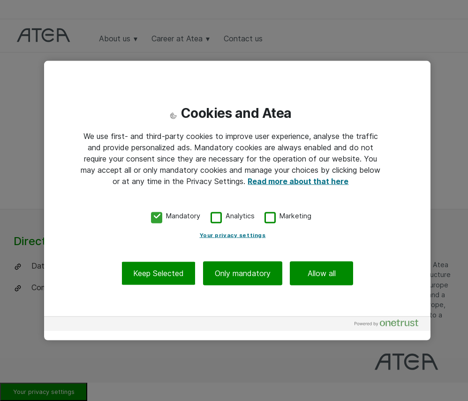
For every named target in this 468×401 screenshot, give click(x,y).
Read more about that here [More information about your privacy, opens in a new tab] (298, 181)
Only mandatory (243, 273)
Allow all (322, 273)
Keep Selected (158, 273)
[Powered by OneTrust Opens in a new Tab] (390, 325)
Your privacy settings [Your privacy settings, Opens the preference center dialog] (233, 234)
